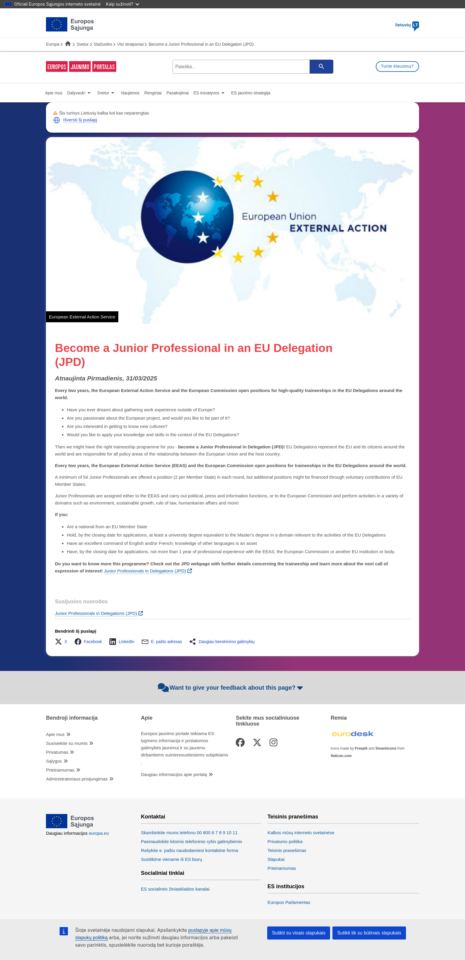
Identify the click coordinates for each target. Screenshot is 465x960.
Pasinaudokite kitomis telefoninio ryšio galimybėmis (191, 841)
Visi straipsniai (130, 44)
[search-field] (252, 67)
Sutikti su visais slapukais (299, 932)
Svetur (82, 44)
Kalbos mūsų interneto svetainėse (300, 832)
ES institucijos (285, 886)
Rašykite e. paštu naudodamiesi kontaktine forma (189, 850)
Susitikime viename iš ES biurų (171, 859)
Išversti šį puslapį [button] (80, 119)
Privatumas (57, 752)
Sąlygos (54, 761)
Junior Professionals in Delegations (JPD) (96, 613)
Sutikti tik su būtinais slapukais (369, 932)
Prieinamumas (60, 769)
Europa (52, 44)
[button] (56, 120)
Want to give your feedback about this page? (231, 687)
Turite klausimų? (397, 66)
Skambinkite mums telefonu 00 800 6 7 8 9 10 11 (189, 832)
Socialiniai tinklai (162, 873)
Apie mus (55, 734)
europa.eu (99, 833)
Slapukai (276, 859)
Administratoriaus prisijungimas (77, 778)
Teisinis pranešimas (292, 817)
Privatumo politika (284, 841)
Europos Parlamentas (288, 902)
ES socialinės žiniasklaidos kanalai (175, 888)
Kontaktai (153, 817)
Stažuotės (103, 44)
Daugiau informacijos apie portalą (174, 774)
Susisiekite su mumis (66, 743)
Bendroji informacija (72, 718)
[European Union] (70, 826)
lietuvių (407, 24)
